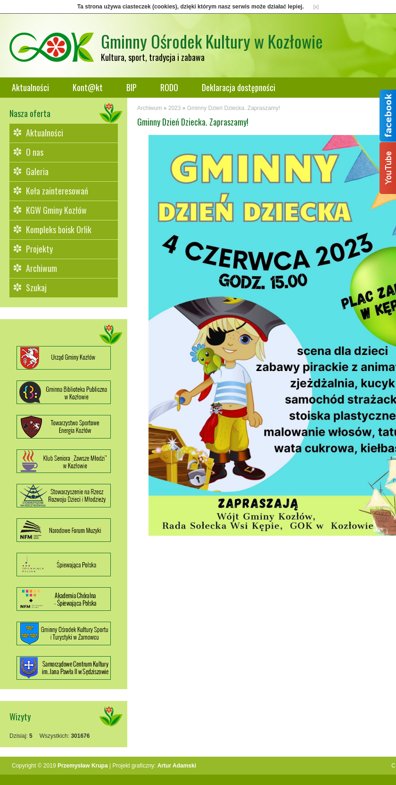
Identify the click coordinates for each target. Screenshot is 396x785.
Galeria (37, 171)
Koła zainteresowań (57, 191)
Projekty (39, 249)
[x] (316, 6)
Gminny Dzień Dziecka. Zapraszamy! (233, 108)
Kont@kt (88, 87)
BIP (131, 87)
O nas (34, 152)
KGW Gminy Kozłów (56, 210)
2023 (174, 108)
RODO (169, 87)
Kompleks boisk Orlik (58, 229)
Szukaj (36, 287)
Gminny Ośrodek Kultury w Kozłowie (212, 40)
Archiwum (41, 268)
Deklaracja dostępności (238, 87)
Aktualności (30, 87)
